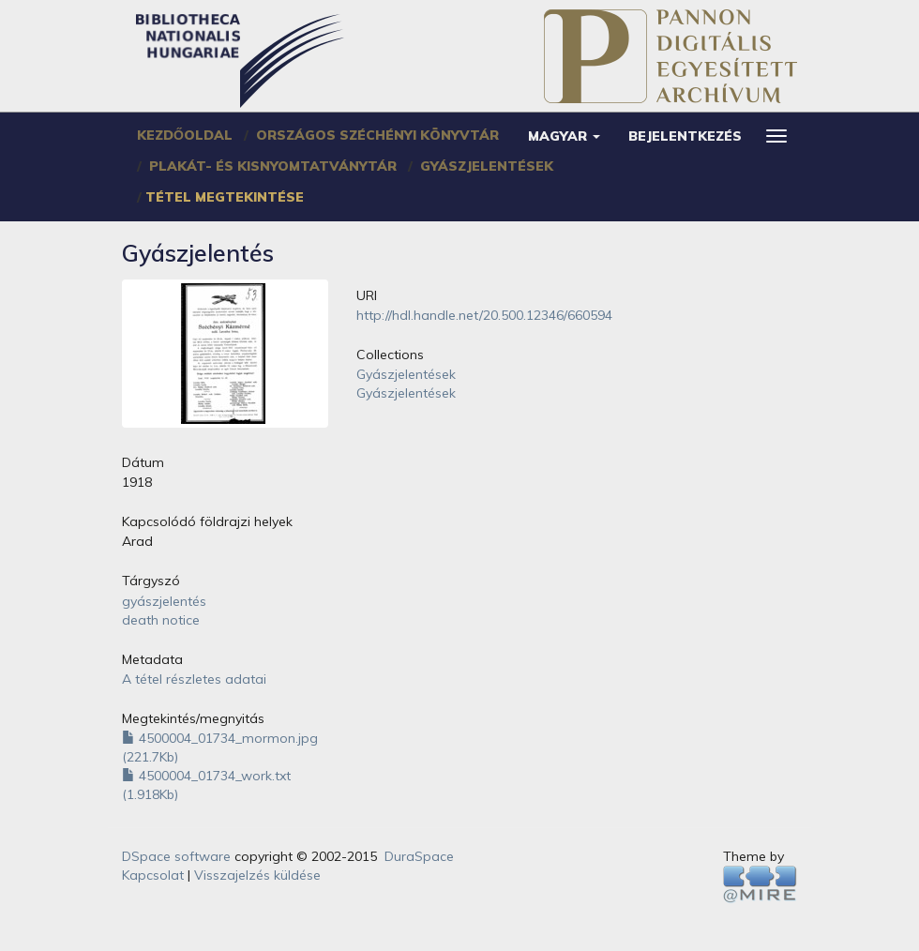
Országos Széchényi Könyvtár (377, 135)
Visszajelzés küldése (257, 875)
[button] (564, 136)
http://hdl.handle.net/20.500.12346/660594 (484, 315)
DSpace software (176, 856)
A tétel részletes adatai (194, 679)
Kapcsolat (153, 875)
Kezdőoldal (185, 135)
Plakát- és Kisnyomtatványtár (273, 166)
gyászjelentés (164, 601)
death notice (161, 619)
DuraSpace (419, 856)
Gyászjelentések (486, 166)
